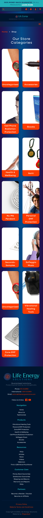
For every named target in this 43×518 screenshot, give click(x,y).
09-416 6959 (24, 389)
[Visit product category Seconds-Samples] (10, 247)
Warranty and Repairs (21, 482)
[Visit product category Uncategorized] (10, 290)
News (21, 457)
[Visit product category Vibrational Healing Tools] (30, 292)
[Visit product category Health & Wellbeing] (10, 157)
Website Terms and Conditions (21, 507)
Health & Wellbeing (21, 432)
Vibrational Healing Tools (21, 424)
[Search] (3, 9)
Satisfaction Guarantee (21, 476)
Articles (21, 454)
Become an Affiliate (21, 496)
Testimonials (21, 415)
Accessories (21, 442)
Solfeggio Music (21, 437)
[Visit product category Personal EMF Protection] (30, 202)
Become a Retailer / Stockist (21, 494)
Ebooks (21, 440)
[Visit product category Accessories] (30, 68)
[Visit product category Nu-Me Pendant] (10, 201)
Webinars (21, 462)
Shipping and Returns (21, 479)
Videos (21, 459)
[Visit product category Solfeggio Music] (30, 247)
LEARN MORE (27, 5)
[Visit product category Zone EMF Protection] (10, 337)
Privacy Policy (21, 504)
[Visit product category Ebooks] (30, 110)
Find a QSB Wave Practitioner (21, 464)
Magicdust (26, 514)
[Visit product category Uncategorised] (10, 68)
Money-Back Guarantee (21, 474)
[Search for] (11, 9)
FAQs (21, 452)
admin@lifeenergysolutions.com (23, 394)
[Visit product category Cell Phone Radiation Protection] (10, 112)
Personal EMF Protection (21, 427)
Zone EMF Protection (21, 429)
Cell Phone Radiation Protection (21, 434)
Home (5, 31)
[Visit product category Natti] (30, 157)
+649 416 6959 (26, 391)
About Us (21, 412)
